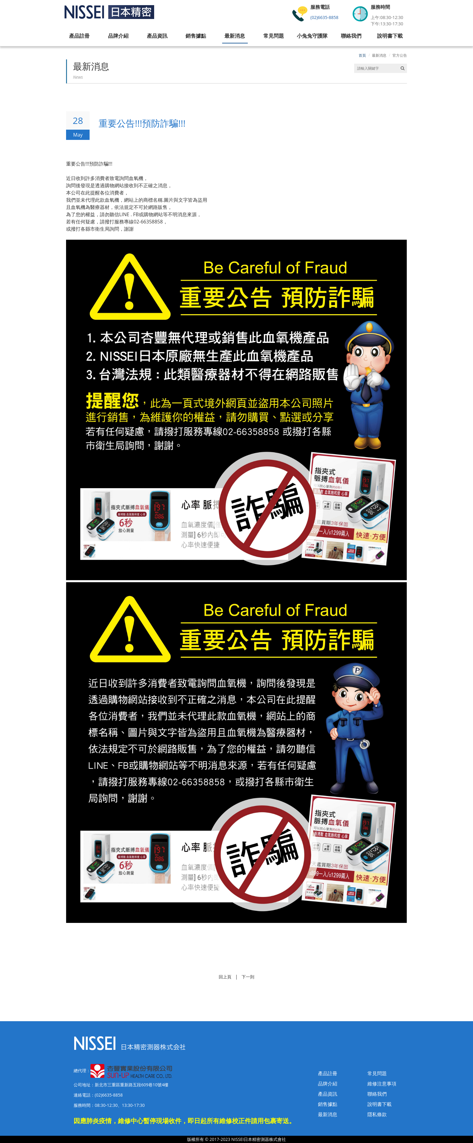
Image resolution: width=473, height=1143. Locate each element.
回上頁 (225, 977)
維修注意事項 (381, 1083)
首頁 (362, 55)
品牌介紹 (327, 1083)
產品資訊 (327, 1094)
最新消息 (379, 55)
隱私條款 (377, 1114)
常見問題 (377, 1073)
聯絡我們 (377, 1094)
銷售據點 (327, 1104)
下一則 (248, 977)
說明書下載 (379, 1104)
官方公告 (399, 55)
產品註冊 (327, 1073)
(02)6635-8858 (324, 17)
